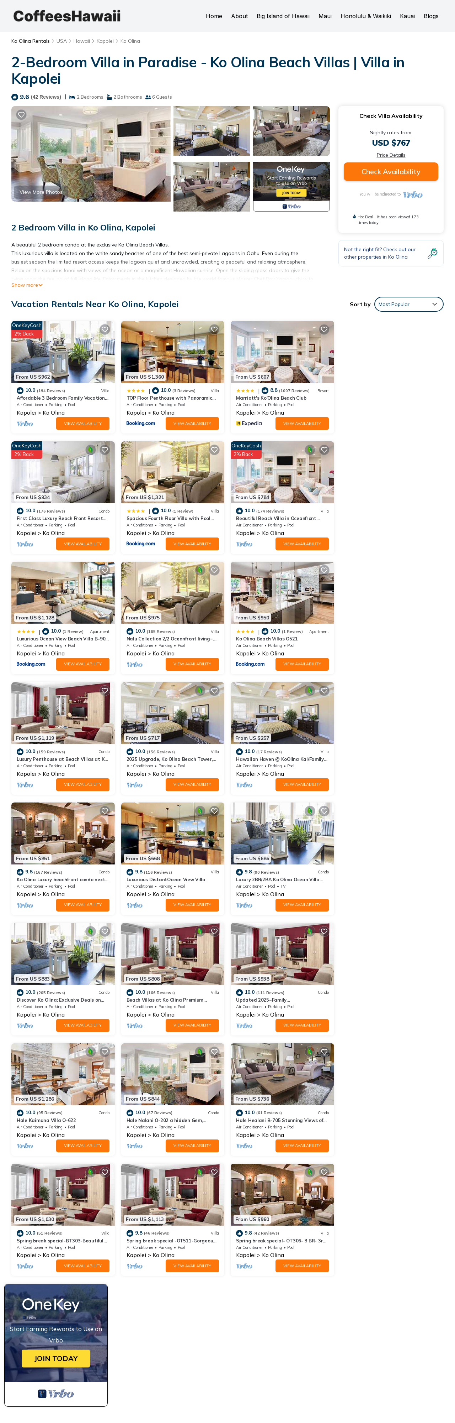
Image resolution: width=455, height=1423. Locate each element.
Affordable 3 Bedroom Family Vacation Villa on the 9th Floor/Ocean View (322, 1268)
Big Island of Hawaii (283, 16)
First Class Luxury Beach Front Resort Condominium (296, 1311)
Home (214, 16)
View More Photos (41, 192)
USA (62, 41)
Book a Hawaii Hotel (261, 1366)
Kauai (407, 16)
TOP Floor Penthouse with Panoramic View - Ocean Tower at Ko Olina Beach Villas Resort (334, 1284)
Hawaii (82, 41)
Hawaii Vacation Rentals (50, 1280)
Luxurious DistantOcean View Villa (166, 759)
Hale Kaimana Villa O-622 (265, 879)
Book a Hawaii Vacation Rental (341, 1366)
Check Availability (391, 171)
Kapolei (105, 41)
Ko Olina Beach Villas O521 (47, 639)
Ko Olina (130, 41)
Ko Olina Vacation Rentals (51, 1268)
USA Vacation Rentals (47, 1291)
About (239, 16)
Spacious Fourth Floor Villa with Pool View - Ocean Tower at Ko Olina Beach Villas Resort (333, 1326)
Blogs (431, 16)
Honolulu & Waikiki (366, 16)
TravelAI (307, 1402)
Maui (325, 16)
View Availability (83, 423)
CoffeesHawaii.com (268, 1393)
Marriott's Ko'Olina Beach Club (271, 398)
